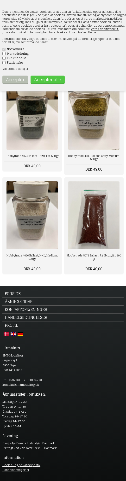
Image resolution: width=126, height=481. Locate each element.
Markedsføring (18, 53)
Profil (11, 325)
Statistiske (15, 62)
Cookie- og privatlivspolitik (21, 465)
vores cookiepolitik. (105, 28)
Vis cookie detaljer (15, 68)
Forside (13, 293)
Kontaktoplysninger (26, 309)
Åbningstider (19, 301)
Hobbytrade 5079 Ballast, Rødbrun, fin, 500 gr (94, 257)
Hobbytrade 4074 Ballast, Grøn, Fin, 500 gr (32, 156)
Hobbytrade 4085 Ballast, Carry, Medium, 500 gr (94, 157)
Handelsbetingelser (26, 317)
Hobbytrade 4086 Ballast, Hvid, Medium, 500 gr (31, 257)
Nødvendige (16, 49)
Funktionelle (16, 58)
